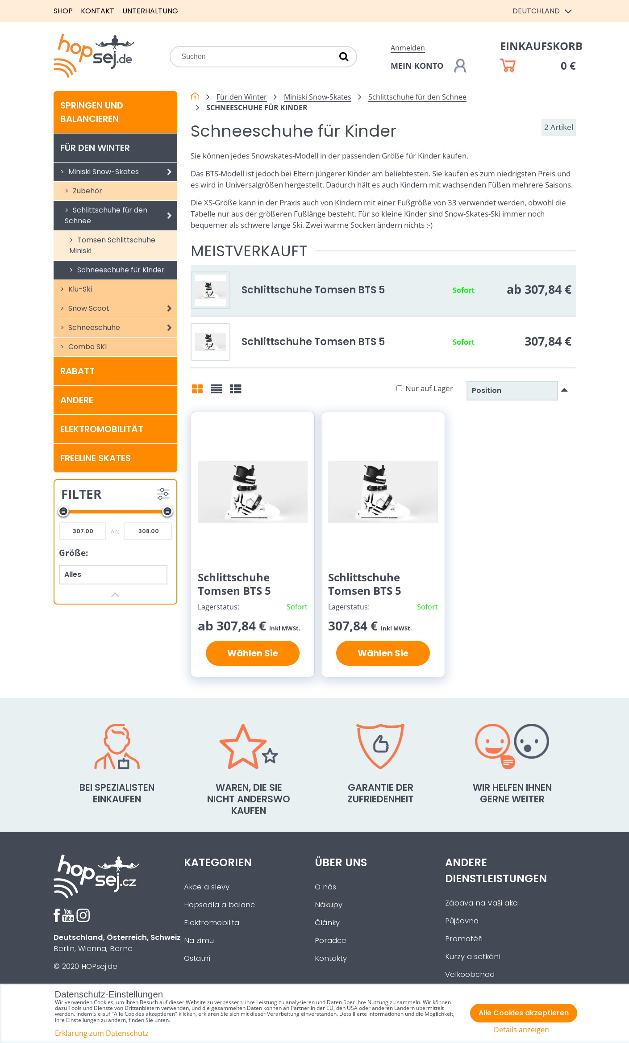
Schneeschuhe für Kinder (120, 270)
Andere (76, 400)
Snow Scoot (122, 308)
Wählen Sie (252, 653)
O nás (325, 887)
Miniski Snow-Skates (122, 172)
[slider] (63, 511)
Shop (63, 11)
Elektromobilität (101, 429)
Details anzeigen (521, 1030)
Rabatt (77, 371)
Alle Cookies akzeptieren (524, 1013)
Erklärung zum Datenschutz (102, 1033)
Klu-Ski (79, 289)
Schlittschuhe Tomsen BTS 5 (313, 290)
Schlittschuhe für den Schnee (121, 215)
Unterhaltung (150, 11)
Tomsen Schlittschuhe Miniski (112, 245)
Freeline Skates (95, 458)
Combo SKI (87, 347)
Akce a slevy (206, 887)
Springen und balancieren (91, 112)
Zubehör (86, 191)
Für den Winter (95, 148)
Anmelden (408, 48)
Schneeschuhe (122, 327)
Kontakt (97, 11)
